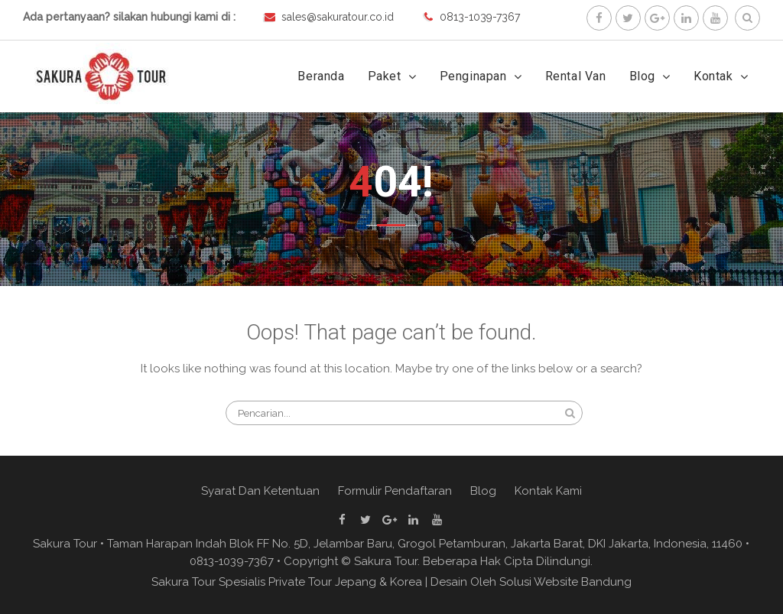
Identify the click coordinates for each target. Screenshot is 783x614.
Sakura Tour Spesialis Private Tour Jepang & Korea (286, 582)
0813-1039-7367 (480, 17)
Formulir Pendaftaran (395, 491)
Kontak (713, 76)
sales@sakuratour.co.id (337, 17)
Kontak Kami (548, 491)
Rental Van (575, 76)
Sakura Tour (385, 561)
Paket (384, 76)
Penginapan (473, 76)
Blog (642, 76)
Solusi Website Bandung (565, 582)
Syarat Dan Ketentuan (260, 491)
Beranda (320, 76)
